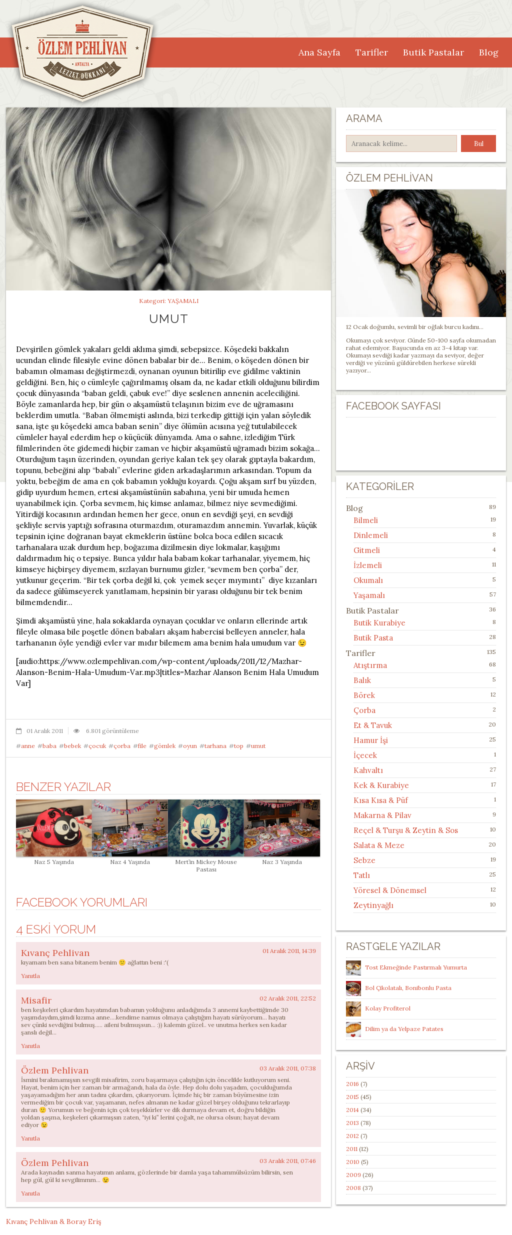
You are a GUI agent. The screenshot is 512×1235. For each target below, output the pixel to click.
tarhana (215, 746)
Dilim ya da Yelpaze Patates (404, 1028)
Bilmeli (366, 520)
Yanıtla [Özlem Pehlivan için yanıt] (30, 1138)
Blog (488, 52)
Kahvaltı (368, 770)
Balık (362, 680)
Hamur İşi (371, 740)
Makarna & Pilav (383, 815)
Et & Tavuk (373, 725)
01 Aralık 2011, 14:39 (289, 950)
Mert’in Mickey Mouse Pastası (206, 861)
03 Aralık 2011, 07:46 (288, 1160)
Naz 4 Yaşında (130, 858)
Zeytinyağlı (374, 905)
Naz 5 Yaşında (54, 858)
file (142, 746)
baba (49, 746)
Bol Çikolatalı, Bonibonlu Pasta (408, 988)
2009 (353, 1174)
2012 (352, 1136)
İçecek (365, 755)
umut (258, 746)
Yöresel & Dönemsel (390, 890)
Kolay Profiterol (387, 1008)
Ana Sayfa (319, 52)
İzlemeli (368, 565)
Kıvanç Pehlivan (55, 952)
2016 (352, 1084)
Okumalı (368, 580)
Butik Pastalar (433, 52)
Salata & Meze (379, 845)
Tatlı (362, 875)
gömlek (165, 746)
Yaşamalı (183, 300)
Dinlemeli (371, 535)
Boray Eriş (83, 1221)
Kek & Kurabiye (381, 785)
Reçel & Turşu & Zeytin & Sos (406, 830)
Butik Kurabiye (380, 623)
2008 (353, 1188)
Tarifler (372, 52)
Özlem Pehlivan (54, 1070)
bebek (72, 746)
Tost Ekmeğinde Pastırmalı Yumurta (416, 967)
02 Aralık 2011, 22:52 (288, 998)
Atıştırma (370, 665)
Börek (364, 695)
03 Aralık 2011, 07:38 (288, 1068)
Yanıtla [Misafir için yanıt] (30, 1046)
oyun (190, 746)
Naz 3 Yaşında (282, 858)
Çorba (365, 710)
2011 (352, 1148)
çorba (122, 746)
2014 (352, 1110)
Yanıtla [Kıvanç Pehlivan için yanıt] (30, 976)
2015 (352, 1096)
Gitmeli (367, 550)
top (239, 746)
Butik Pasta (373, 637)
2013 (352, 1122)
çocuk (97, 746)
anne (28, 746)
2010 (353, 1162)
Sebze (365, 860)
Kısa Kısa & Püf (381, 800)
